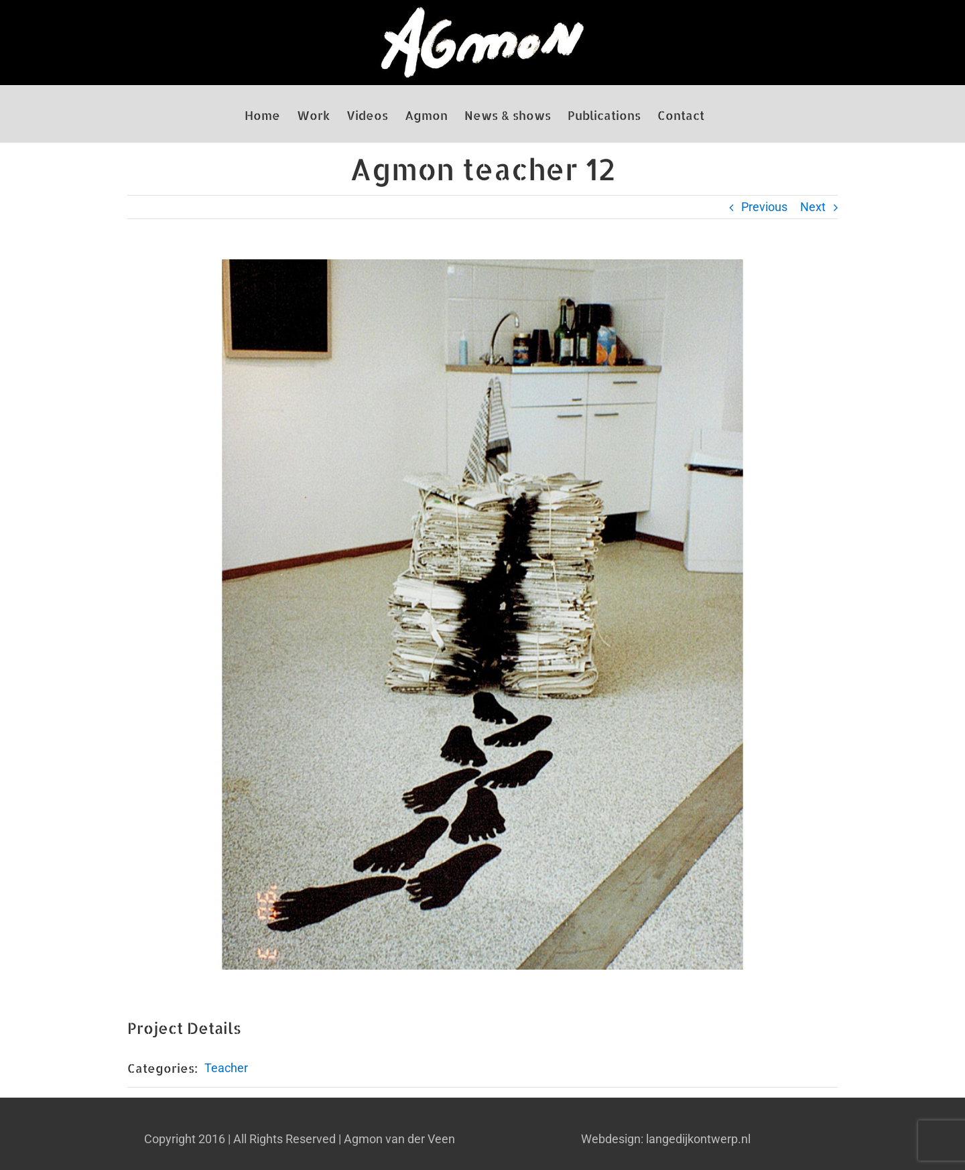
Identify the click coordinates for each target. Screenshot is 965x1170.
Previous (764, 207)
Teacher (226, 1068)
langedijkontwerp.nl (698, 1139)
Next (813, 207)
